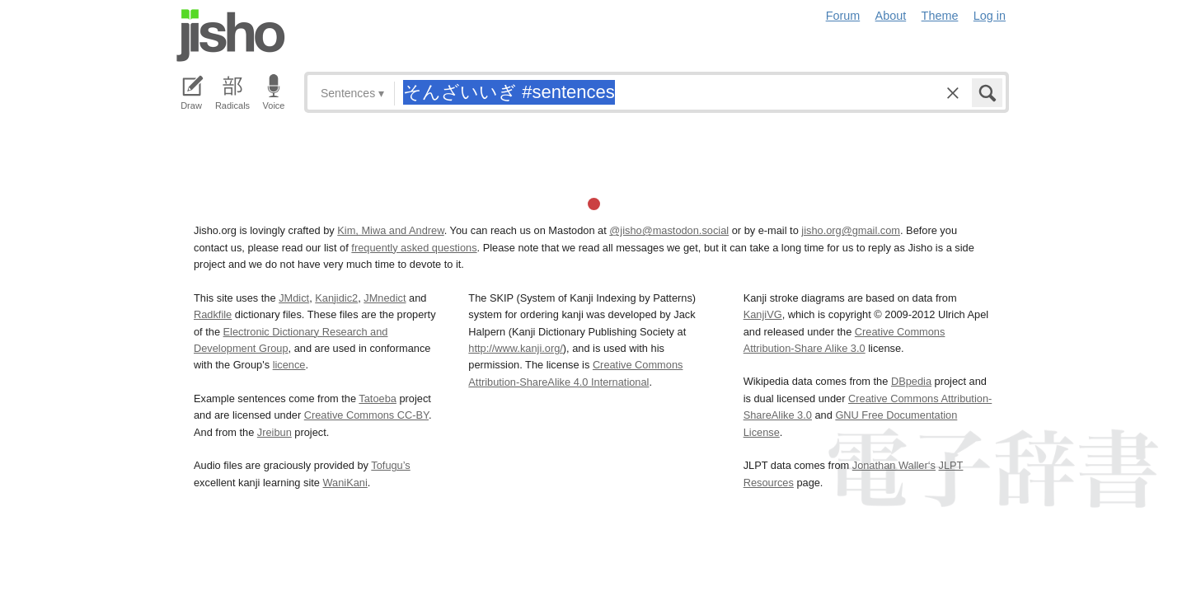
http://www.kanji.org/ (515, 348)
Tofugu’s (390, 465)
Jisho (230, 35)
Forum (843, 15)
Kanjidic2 (336, 298)
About (891, 15)
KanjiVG (763, 314)
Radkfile (213, 314)
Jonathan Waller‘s (894, 465)
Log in (990, 15)
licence (289, 365)
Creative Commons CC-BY (366, 415)
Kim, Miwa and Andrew (390, 230)
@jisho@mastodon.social (669, 230)
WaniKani (345, 482)
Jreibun (274, 432)
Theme (940, 15)
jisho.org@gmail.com (850, 230)
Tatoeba (377, 398)
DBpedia (911, 381)
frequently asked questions (413, 247)
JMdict (294, 298)
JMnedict (385, 298)
